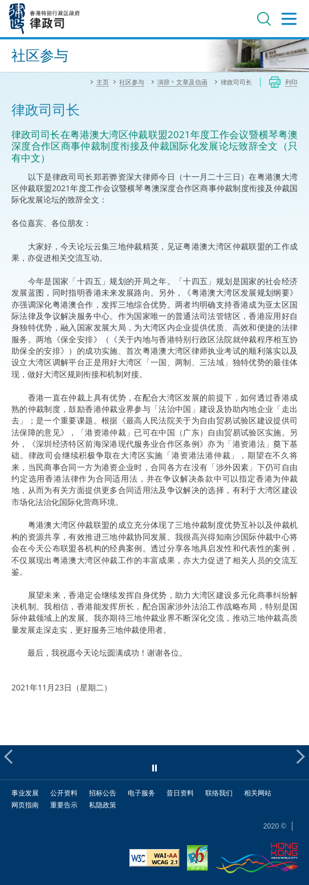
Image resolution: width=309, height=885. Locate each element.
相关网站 (257, 793)
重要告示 (64, 805)
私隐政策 (102, 805)
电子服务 (141, 793)
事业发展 (25, 793)
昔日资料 (180, 793)
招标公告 (102, 793)
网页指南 (25, 805)
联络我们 (219, 793)
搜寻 (264, 18)
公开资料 (64, 793)
